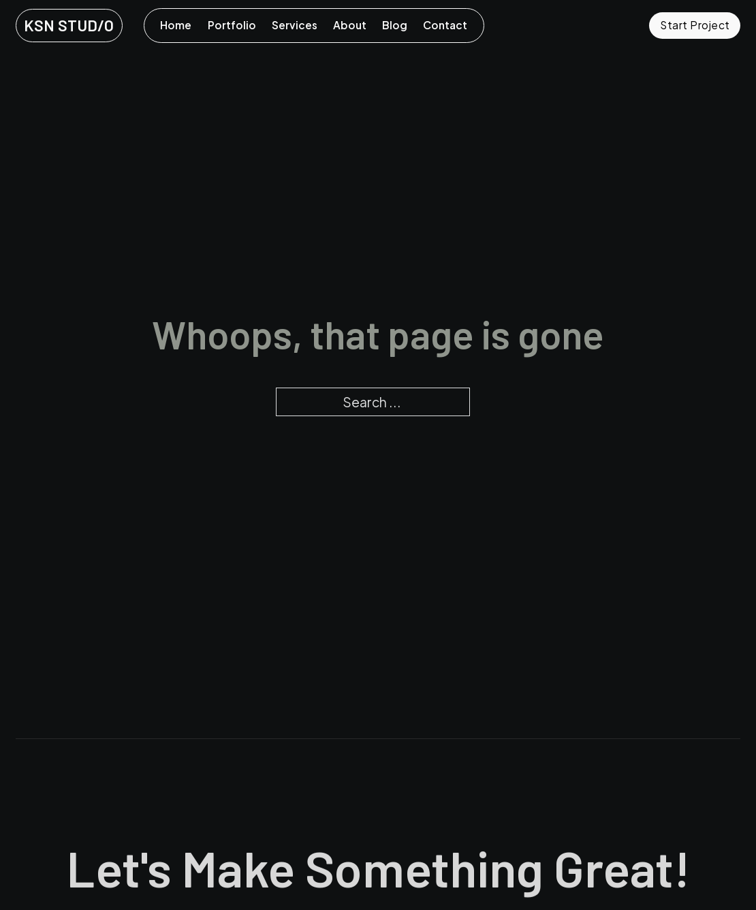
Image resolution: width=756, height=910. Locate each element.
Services (294, 24)
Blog (394, 24)
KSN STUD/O (69, 25)
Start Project (695, 24)
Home (175, 24)
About (349, 24)
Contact (445, 24)
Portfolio (232, 24)
